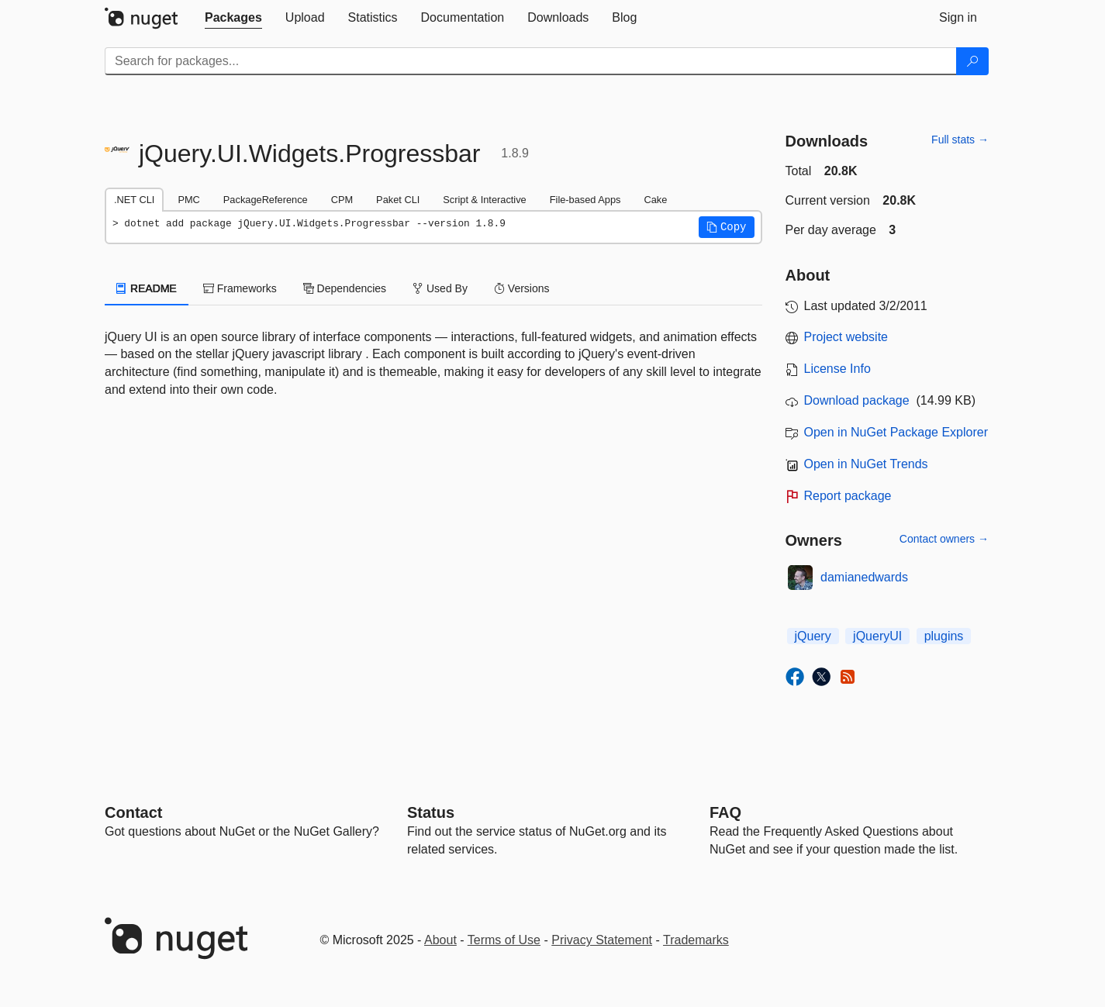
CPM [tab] (342, 199)
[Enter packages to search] (531, 61)
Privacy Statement (601, 940)
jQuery (813, 636)
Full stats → (960, 139)
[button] (727, 227)
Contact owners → (944, 539)
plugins (944, 636)
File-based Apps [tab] (585, 199)
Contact (133, 812)
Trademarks (696, 940)
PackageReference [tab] (265, 199)
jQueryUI (877, 636)
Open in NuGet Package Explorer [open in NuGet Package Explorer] (896, 432)
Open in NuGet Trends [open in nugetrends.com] (866, 464)
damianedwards (864, 577)
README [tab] (146, 288)
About (440, 940)
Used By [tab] (440, 288)
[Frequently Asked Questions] (725, 812)
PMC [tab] (188, 199)
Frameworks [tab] (240, 288)
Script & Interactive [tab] (484, 199)
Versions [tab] (522, 288)
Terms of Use (504, 940)
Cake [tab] (655, 199)
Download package (857, 400)
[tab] (233, 18)
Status (430, 812)
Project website (846, 336)
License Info (837, 368)
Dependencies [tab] (344, 288)
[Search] (972, 61)
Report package (848, 495)
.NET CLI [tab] (134, 199)
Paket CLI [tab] (398, 199)
